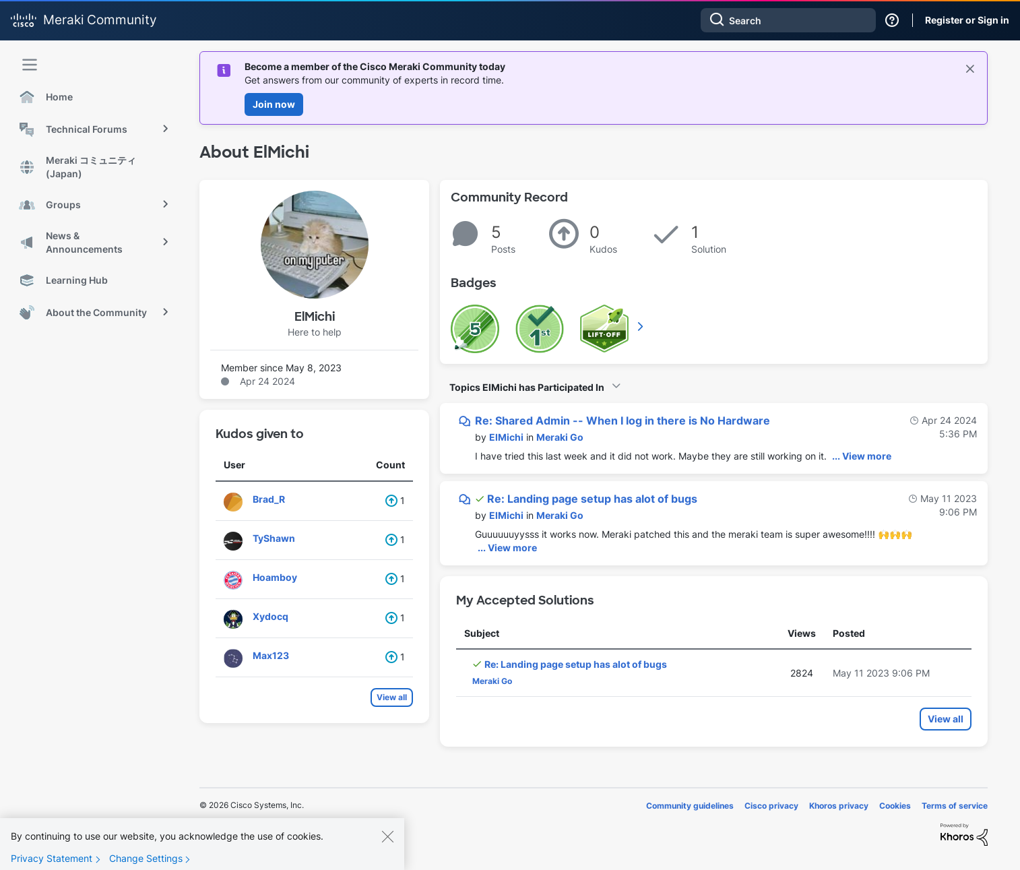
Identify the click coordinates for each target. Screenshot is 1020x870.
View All (641, 326)
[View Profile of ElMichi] (506, 437)
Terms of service (955, 806)
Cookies (895, 806)
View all (392, 697)
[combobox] (788, 20)
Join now (274, 104)
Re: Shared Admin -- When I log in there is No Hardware (622, 420)
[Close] (387, 848)
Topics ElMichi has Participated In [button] (526, 387)
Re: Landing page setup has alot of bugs (592, 498)
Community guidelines (690, 806)
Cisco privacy (771, 806)
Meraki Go (559, 437)
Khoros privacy (838, 806)
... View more (861, 456)
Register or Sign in (967, 20)
